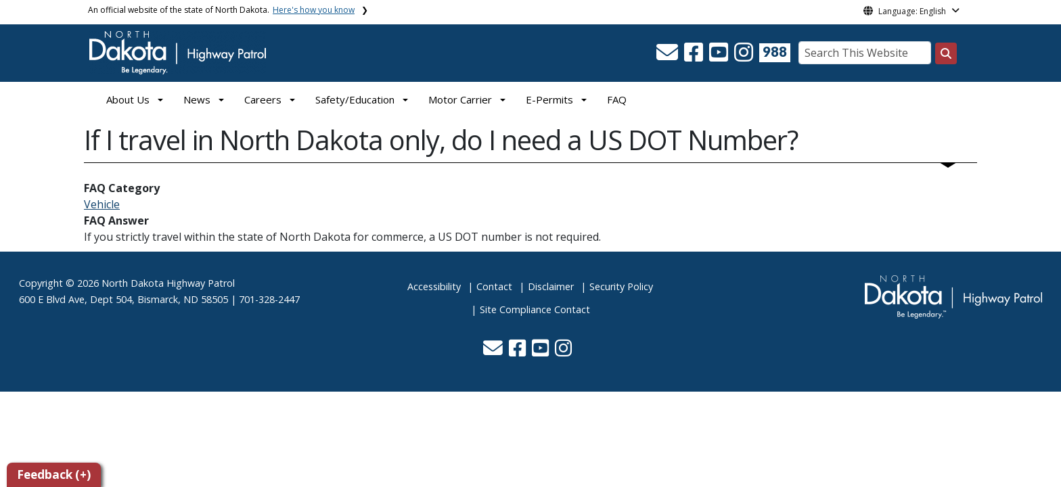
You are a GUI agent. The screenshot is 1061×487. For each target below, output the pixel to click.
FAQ (617, 99)
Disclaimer (551, 286)
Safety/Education (354, 99)
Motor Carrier (460, 99)
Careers (262, 99)
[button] (668, 56)
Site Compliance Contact (535, 309)
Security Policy (621, 286)
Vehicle (102, 204)
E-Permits (549, 99)
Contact (494, 286)
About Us (128, 99)
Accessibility (434, 286)
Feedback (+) (54, 474)
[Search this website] (946, 53)
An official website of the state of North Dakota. (221, 10)
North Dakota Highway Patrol (168, 283)
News (196, 99)
